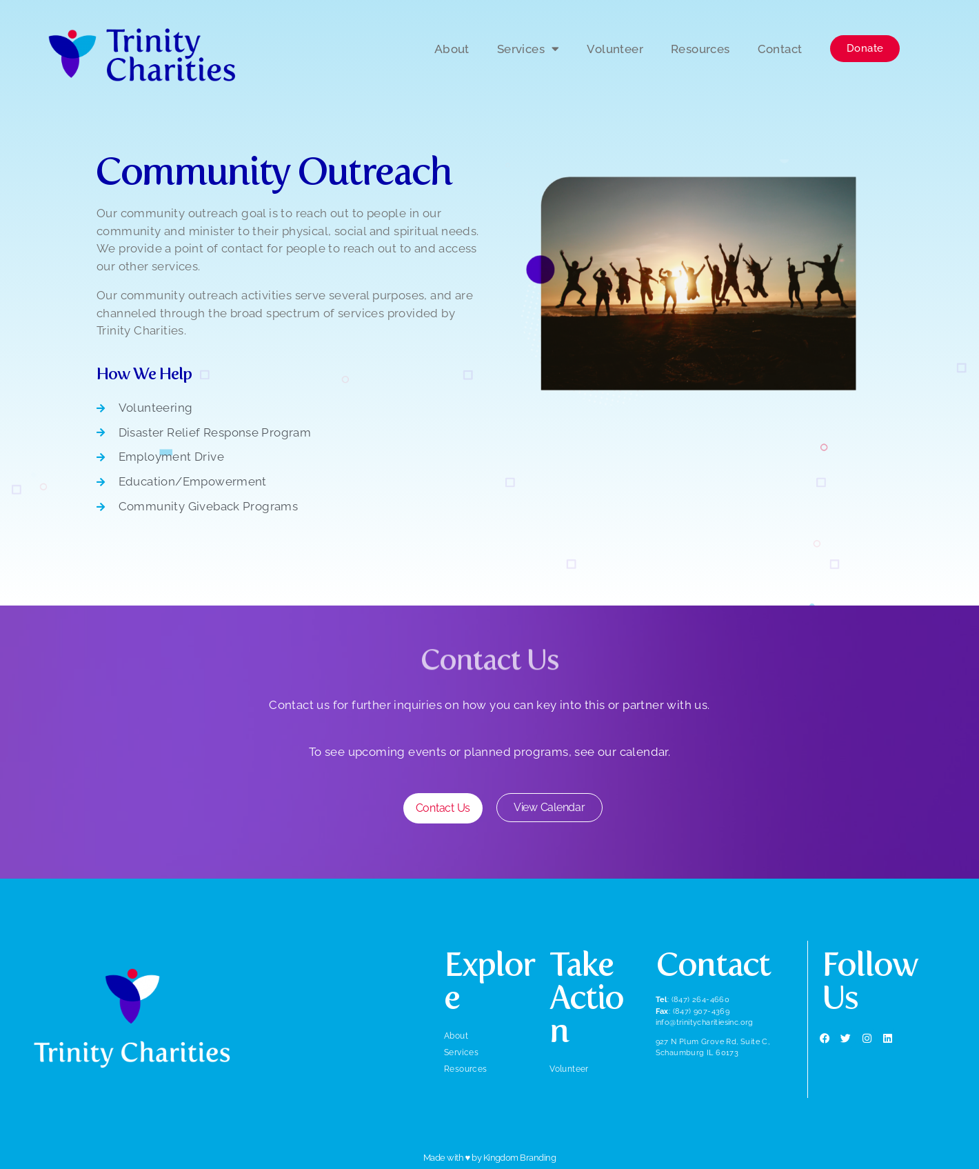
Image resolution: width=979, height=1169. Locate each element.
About (452, 49)
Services (528, 48)
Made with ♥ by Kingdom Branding (489, 1157)
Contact (780, 49)
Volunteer (615, 49)
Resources (700, 49)
